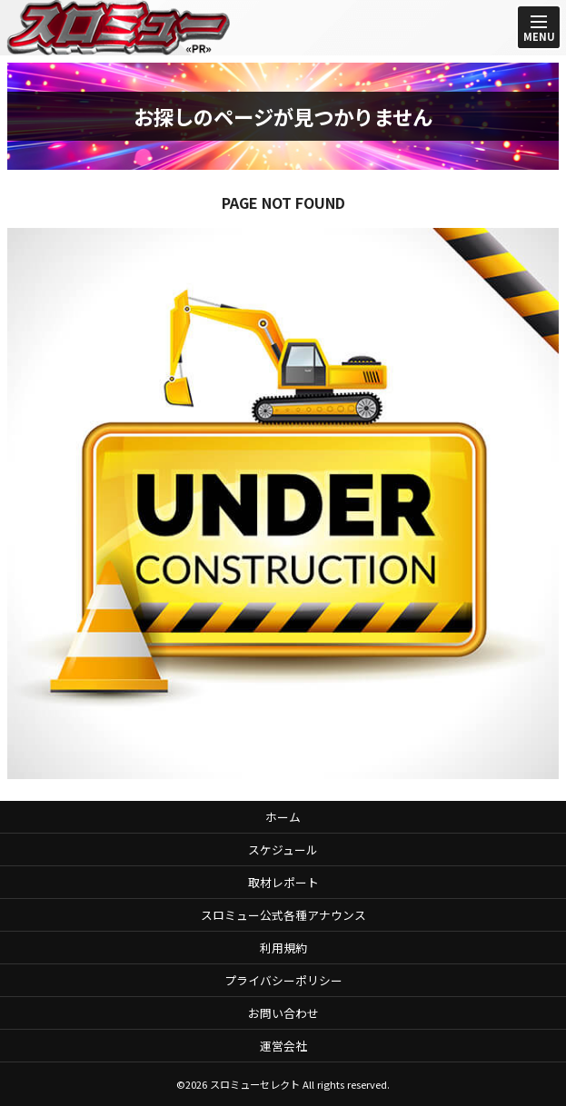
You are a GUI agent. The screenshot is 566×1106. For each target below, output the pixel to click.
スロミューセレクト (255, 1084)
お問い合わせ (283, 1013)
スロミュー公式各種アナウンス (283, 914)
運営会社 (283, 1045)
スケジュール (283, 849)
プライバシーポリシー (283, 980)
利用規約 (283, 947)
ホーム (283, 816)
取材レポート (283, 882)
